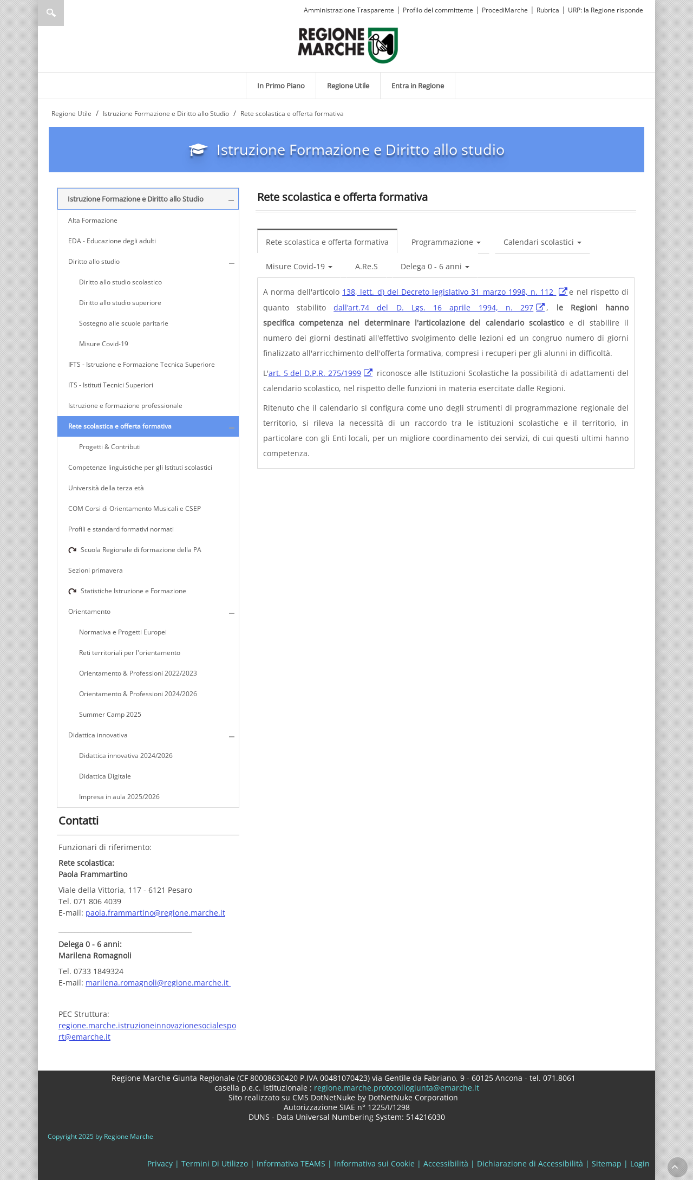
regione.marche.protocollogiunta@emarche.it (395, 1087)
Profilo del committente (438, 10)
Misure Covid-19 (299, 266)
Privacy (160, 1163)
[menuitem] (281, 86)
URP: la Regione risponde (605, 10)
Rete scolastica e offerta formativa (327, 242)
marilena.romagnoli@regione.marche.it (158, 982)
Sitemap (607, 1163)
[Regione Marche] (348, 45)
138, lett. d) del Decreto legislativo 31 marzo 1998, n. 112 (449, 292)
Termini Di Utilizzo (214, 1163)
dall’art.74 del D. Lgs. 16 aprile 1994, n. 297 (433, 307)
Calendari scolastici (542, 242)
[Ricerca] (72, 13)
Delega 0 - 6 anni (435, 266)
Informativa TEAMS (291, 1163)
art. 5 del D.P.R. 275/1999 (315, 373)
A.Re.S (366, 266)
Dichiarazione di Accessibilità (530, 1163)
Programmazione (446, 242)
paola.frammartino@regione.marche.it (155, 912)
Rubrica (548, 10)
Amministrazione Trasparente (349, 10)
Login (640, 1163)
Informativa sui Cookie (374, 1163)
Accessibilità (445, 1163)
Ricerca (51, 13)
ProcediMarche (505, 10)
